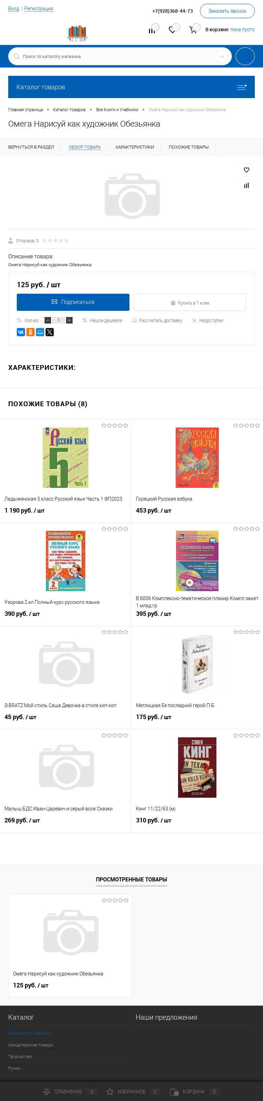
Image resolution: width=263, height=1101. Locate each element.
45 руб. (65, 719)
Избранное (134, 1091)
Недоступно (207, 320)
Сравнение (70, 1091)
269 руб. (65, 823)
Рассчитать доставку (157, 320)
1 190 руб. (65, 513)
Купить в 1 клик (190, 302)
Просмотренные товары (131, 879)
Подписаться (73, 302)
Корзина (195, 1091)
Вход (13, 8)
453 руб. (197, 513)
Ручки (14, 1068)
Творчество (20, 1056)
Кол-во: (32, 320)
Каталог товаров (131, 87)
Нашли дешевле (102, 320)
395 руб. (197, 616)
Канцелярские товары (30, 1044)
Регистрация (38, 8)
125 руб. (30, 985)
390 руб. (65, 616)
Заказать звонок (227, 11)
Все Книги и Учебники (30, 1033)
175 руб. (197, 719)
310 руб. (197, 823)
